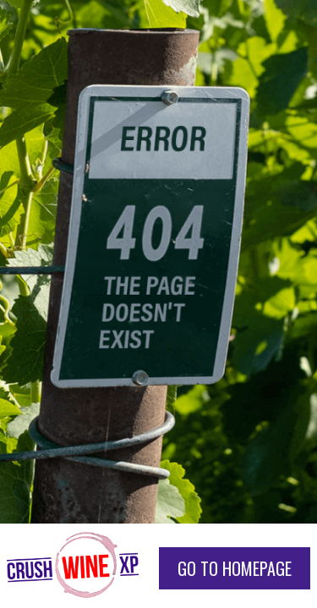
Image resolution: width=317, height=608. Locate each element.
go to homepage (235, 568)
